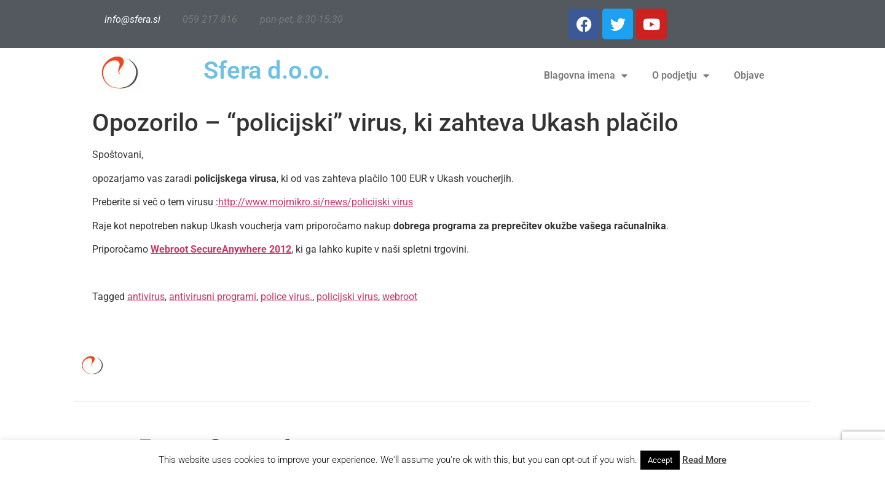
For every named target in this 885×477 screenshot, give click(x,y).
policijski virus (347, 296)
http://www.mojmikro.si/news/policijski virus (315, 202)
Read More (704, 459)
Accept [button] (660, 460)
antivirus (146, 296)
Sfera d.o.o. (266, 70)
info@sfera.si (132, 19)
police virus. (286, 296)
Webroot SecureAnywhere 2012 (221, 249)
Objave (749, 75)
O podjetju (680, 76)
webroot (399, 296)
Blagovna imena (585, 76)
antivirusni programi (212, 296)
